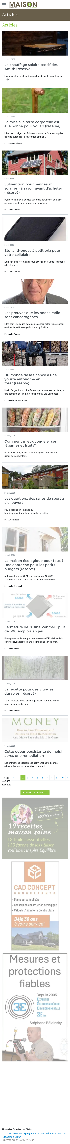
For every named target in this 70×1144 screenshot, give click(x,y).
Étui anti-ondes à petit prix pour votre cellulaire (32, 252)
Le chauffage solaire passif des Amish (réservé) (31, 67)
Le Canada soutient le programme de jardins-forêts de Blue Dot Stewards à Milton (34, 1135)
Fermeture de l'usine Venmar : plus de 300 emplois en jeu (34, 629)
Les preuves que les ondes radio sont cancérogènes (32, 315)
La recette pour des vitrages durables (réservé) (28, 691)
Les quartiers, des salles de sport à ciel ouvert (34, 500)
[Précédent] (13, 777)
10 (62, 777)
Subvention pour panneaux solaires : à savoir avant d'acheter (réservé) (33, 188)
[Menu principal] (4, 4)
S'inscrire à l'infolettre (35, 792)
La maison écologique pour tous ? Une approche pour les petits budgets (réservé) (33, 565)
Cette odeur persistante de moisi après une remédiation (33, 753)
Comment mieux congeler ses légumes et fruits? (30, 443)
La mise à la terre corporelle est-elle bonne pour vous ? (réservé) (32, 124)
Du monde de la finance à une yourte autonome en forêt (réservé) (30, 379)
